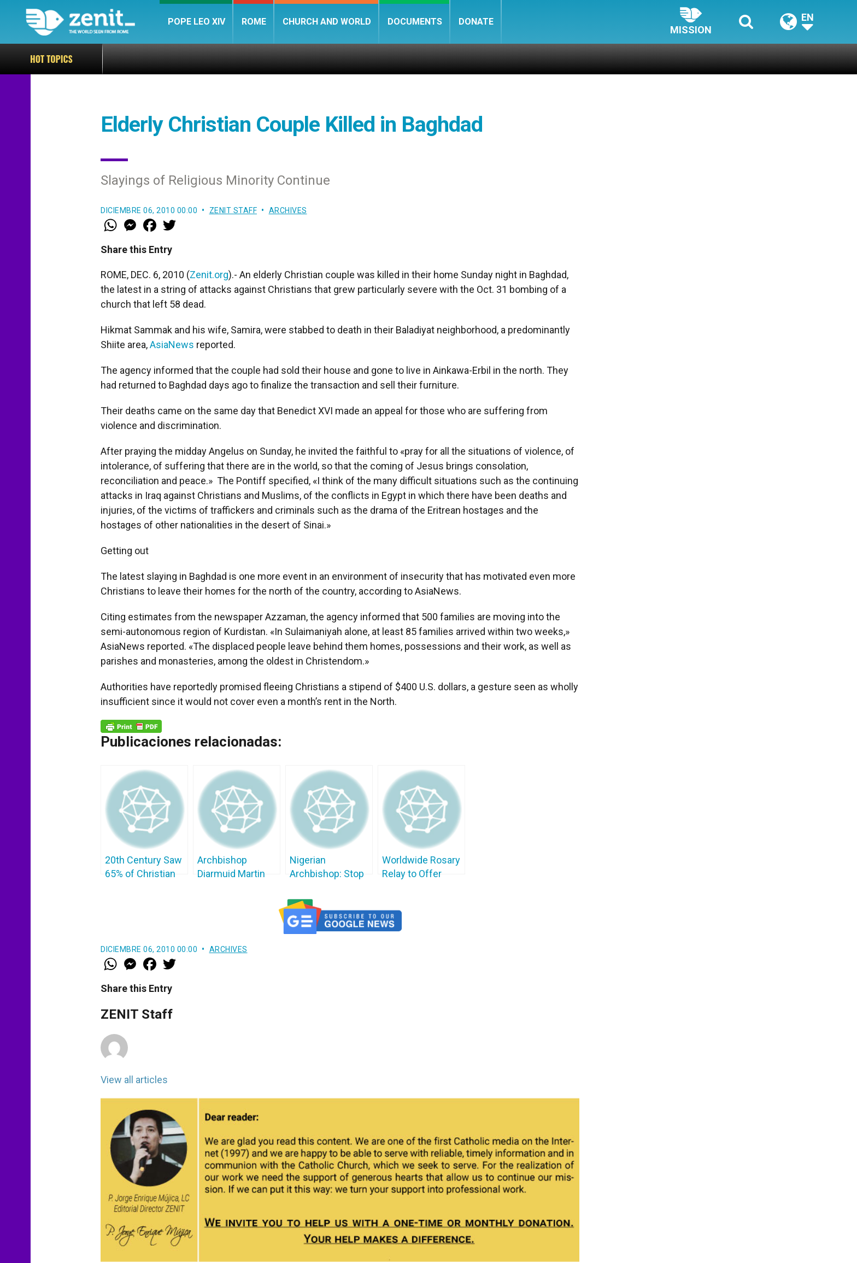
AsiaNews (172, 344)
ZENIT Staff (233, 210)
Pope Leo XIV (196, 21)
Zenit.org (209, 274)
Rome (254, 21)
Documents (415, 21)
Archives (288, 210)
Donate (476, 21)
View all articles (134, 1079)
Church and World (327, 21)
